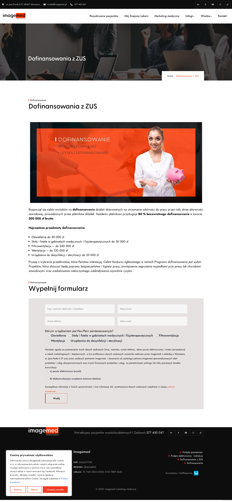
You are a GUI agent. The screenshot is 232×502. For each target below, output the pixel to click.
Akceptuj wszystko (55, 489)
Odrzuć (34, 489)
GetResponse (185, 473)
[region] (39, 473)
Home (170, 76)
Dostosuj (18, 489)
